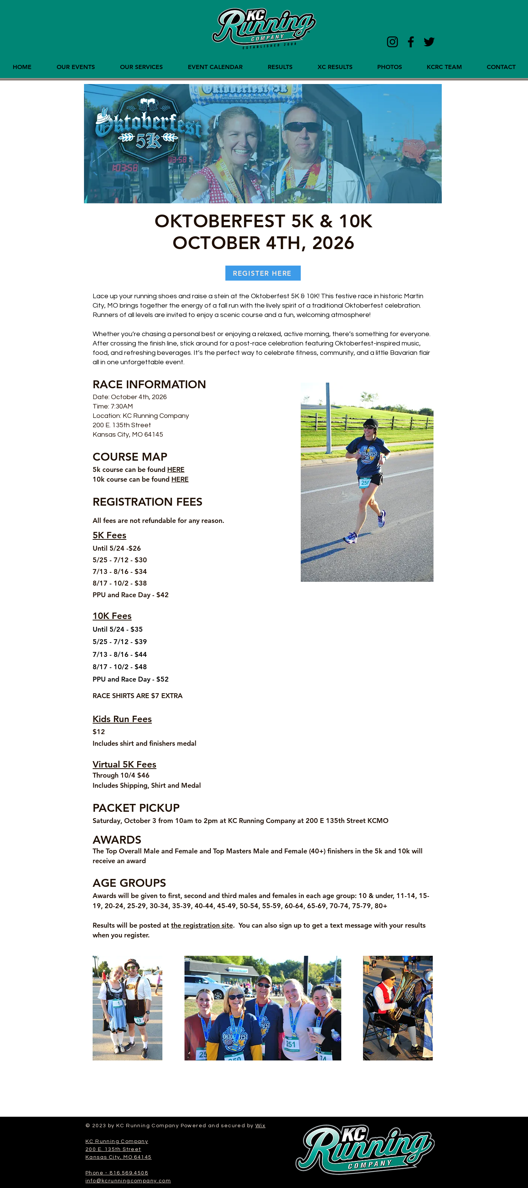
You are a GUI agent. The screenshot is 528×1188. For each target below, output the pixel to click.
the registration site (202, 925)
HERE (175, 469)
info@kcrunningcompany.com (128, 1180)
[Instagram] (392, 42)
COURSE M (122, 457)
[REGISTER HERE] (263, 273)
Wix (260, 1125)
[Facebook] (411, 42)
